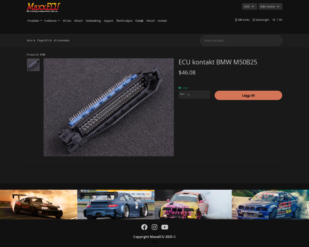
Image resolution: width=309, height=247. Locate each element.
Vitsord (150, 21)
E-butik (139, 21)
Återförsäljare (124, 21)
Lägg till (248, 95)
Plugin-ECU (43, 40)
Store (30, 40)
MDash (78, 21)
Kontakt (162, 21)
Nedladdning (93, 21)
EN (280, 20)
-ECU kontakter (61, 40)
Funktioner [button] (51, 21)
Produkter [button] (34, 21)
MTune (67, 21)
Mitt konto (242, 20)
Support (108, 21)
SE (274, 20)
